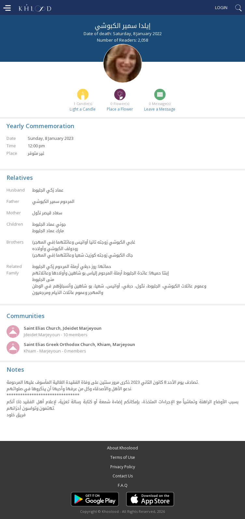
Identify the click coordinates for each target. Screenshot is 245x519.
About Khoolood (122, 448)
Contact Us (123, 476)
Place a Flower (120, 109)
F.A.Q (123, 485)
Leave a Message (159, 109)
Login (221, 7)
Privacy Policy (122, 467)
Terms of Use (122, 457)
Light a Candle (83, 109)
